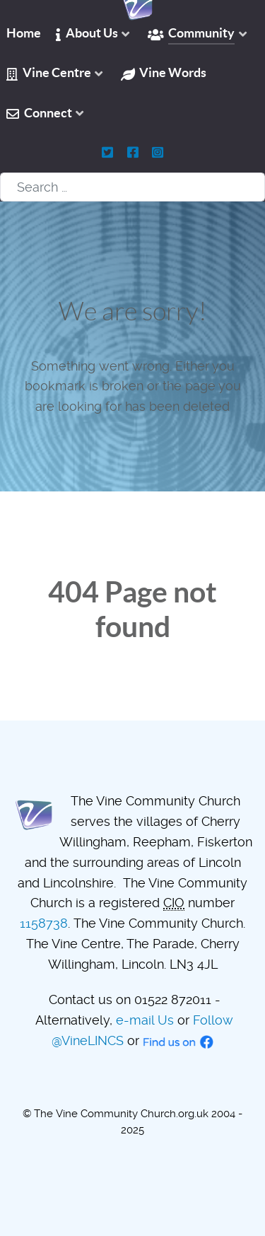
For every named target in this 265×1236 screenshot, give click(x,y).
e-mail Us (145, 1020)
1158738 (44, 923)
